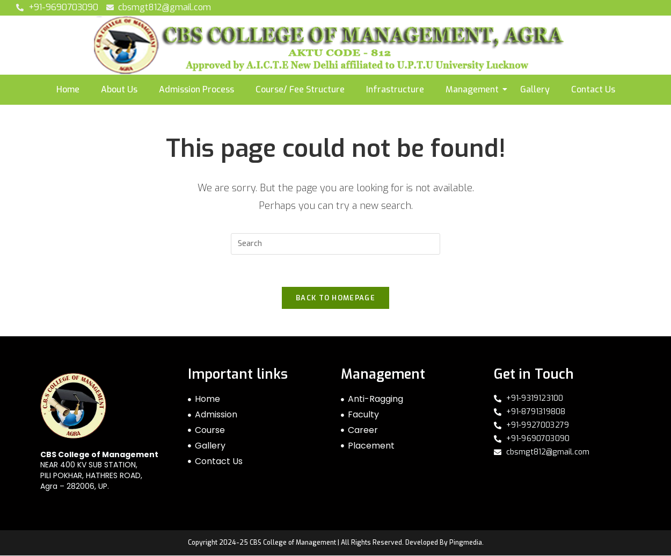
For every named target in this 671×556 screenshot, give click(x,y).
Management (472, 89)
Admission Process (196, 89)
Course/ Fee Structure (300, 89)
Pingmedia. (466, 543)
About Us (119, 89)
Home (67, 89)
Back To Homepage (335, 298)
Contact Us (593, 89)
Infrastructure (395, 89)
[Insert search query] (335, 244)
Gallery (535, 89)
